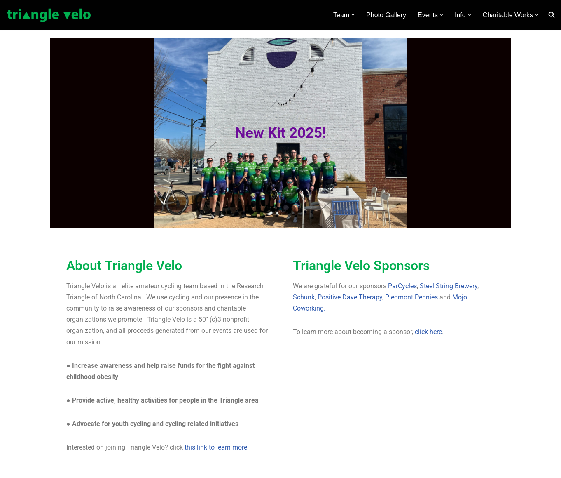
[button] (353, 14)
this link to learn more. (217, 447)
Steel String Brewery (448, 286)
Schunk (304, 297)
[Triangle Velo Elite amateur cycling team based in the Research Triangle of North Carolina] (49, 14)
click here (428, 332)
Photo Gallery (386, 15)
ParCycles (402, 286)
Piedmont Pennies (411, 297)
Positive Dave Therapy (350, 297)
